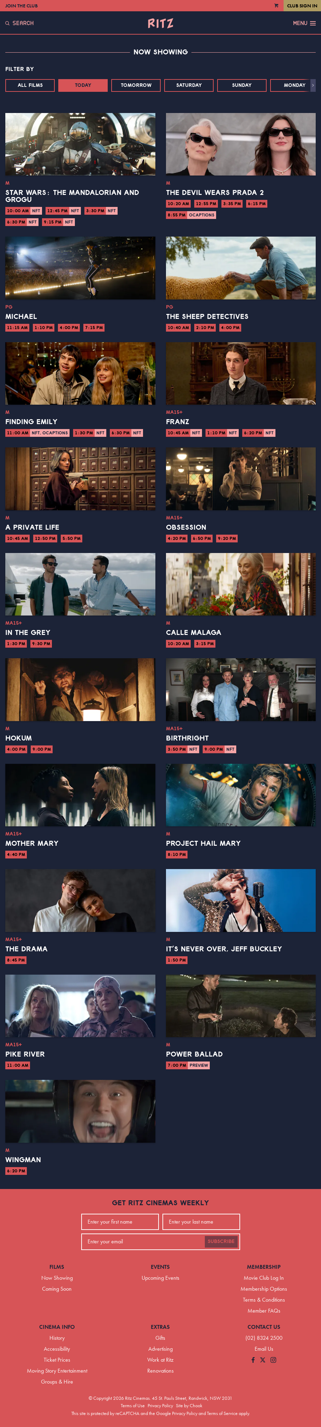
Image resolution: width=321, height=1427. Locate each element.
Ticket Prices (57, 1359)
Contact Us (264, 1327)
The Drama (26, 949)
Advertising (160, 1348)
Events (160, 1267)
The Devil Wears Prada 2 (215, 192)
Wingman (23, 1160)
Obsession (186, 527)
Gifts (160, 1338)
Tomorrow (136, 85)
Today (83, 85)
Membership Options (263, 1288)
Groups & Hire (57, 1381)
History (57, 1338)
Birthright (187, 738)
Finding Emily (31, 422)
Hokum (18, 738)
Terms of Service (222, 1413)
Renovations (160, 1370)
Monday (295, 85)
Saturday (189, 85)
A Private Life (32, 527)
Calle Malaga (193, 632)
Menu (304, 23)
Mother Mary (32, 843)
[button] (313, 85)
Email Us (264, 1348)
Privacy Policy (160, 1405)
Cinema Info (57, 1327)
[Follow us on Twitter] (263, 1360)
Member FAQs (264, 1310)
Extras (160, 1327)
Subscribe (221, 1241)
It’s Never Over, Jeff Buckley (224, 949)
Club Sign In (302, 5)
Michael (21, 316)
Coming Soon (57, 1288)
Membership (264, 1267)
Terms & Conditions (264, 1299)
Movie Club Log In (264, 1278)
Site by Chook (189, 1405)
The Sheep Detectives (207, 316)
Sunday (242, 85)
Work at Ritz (160, 1359)
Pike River (25, 1054)
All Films (30, 85)
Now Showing (57, 1278)
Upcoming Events (160, 1278)
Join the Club (21, 5)
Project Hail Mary (203, 843)
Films (56, 1267)
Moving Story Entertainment (57, 1370)
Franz (177, 422)
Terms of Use (133, 1405)
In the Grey (27, 632)
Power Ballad (194, 1054)
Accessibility (57, 1348)
